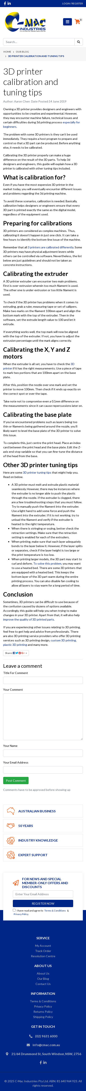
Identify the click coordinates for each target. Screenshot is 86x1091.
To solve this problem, (47, 563)
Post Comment (16, 780)
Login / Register (72, 3)
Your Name (10, 745)
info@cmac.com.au (46, 1045)
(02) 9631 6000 (46, 1036)
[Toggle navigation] (67, 21)
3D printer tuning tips (37, 472)
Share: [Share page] (15, 653)
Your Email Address (15, 762)
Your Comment (13, 689)
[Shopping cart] (77, 22)
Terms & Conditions (55, 910)
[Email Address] (43, 894)
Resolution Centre (43, 956)
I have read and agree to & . (41, 912)
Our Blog (43, 978)
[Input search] (39, 42)
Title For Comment (15, 673)
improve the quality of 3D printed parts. (29, 619)
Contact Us (43, 984)
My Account (43, 945)
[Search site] (78, 42)
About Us (43, 973)
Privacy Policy (21, 914)
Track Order (43, 951)
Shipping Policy (43, 1017)
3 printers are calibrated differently (50, 247)
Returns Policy (43, 1011)
